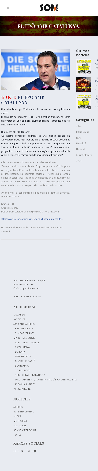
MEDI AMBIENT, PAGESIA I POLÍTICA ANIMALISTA (46, 379)
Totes (79, 160)
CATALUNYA (22, 347)
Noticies (19, 319)
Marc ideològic (24, 337)
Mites (78, 137)
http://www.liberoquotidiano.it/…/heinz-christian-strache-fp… (32, 218)
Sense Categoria (84, 154)
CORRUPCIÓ (22, 370)
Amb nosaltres (24, 323)
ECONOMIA (22, 365)
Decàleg (19, 314)
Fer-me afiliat (25, 328)
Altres (79, 126)
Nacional (80, 149)
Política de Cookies (27, 296)
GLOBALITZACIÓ (25, 361)
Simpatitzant (24, 333)
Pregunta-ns (22, 388)
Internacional (83, 131)
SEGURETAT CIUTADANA (30, 374)
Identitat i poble (27, 342)
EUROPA (20, 351)
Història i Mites (24, 384)
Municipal (81, 143)
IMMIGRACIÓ (23, 356)
